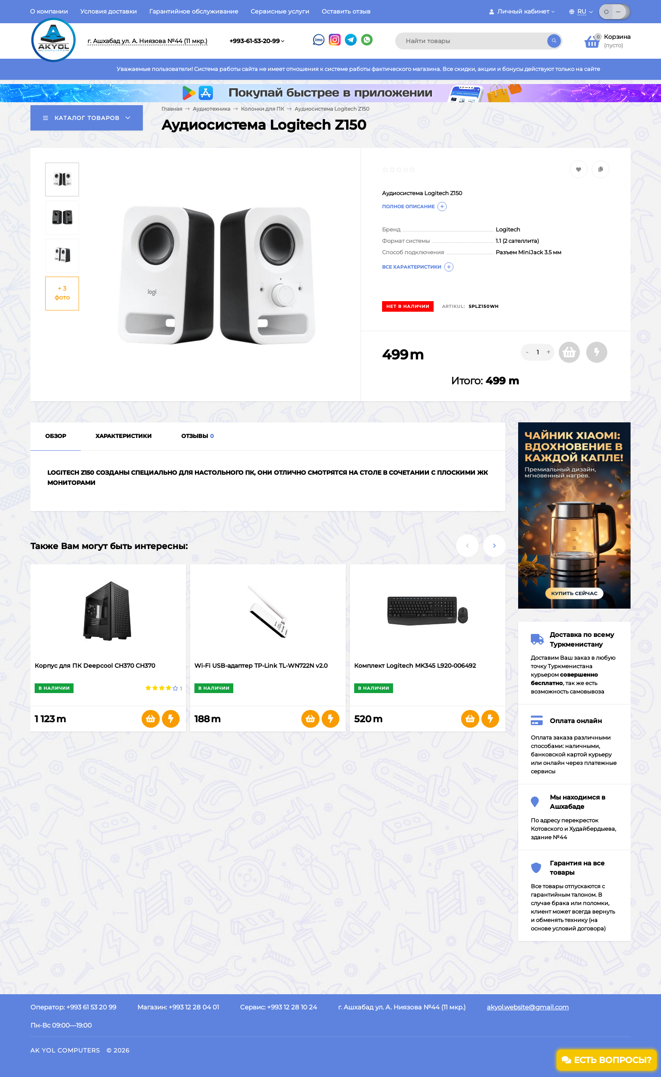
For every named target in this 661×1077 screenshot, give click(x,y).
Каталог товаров (81, 117)
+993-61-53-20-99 (254, 41)
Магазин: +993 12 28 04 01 (178, 1007)
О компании (49, 11)
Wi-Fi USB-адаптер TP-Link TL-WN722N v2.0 (261, 665)
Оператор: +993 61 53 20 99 (73, 1007)
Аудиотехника (211, 109)
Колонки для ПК (262, 109)
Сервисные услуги (280, 11)
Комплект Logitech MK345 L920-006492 (415, 665)
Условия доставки (108, 11)
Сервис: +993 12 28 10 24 (278, 1007)
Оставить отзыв (346, 11)
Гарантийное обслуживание (193, 11)
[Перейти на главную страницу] (53, 32)
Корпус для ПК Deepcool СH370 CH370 (95, 665)
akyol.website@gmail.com (528, 1007)
